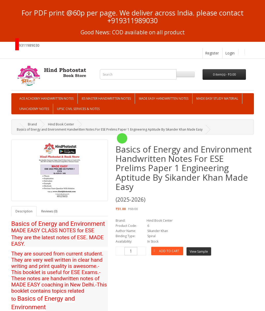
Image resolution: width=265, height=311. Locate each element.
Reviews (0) (49, 211)
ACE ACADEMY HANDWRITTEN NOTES (46, 98)
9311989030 (29, 45)
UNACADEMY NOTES (34, 109)
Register (212, 53)
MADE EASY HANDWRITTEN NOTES (163, 98)
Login (230, 53)
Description (24, 211)
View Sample (199, 251)
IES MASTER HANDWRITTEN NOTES (106, 98)
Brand (32, 124)
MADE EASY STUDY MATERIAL (217, 98)
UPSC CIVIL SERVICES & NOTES (78, 109)
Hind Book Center (61, 124)
